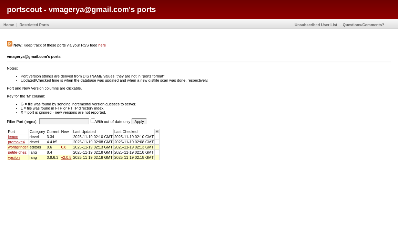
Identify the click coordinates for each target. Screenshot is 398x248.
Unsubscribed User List (316, 25)
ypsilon (14, 157)
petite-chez (17, 152)
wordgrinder (18, 147)
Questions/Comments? (363, 25)
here (102, 45)
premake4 (16, 142)
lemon (13, 137)
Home (8, 25)
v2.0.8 (66, 157)
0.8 (63, 147)
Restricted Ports (34, 25)
